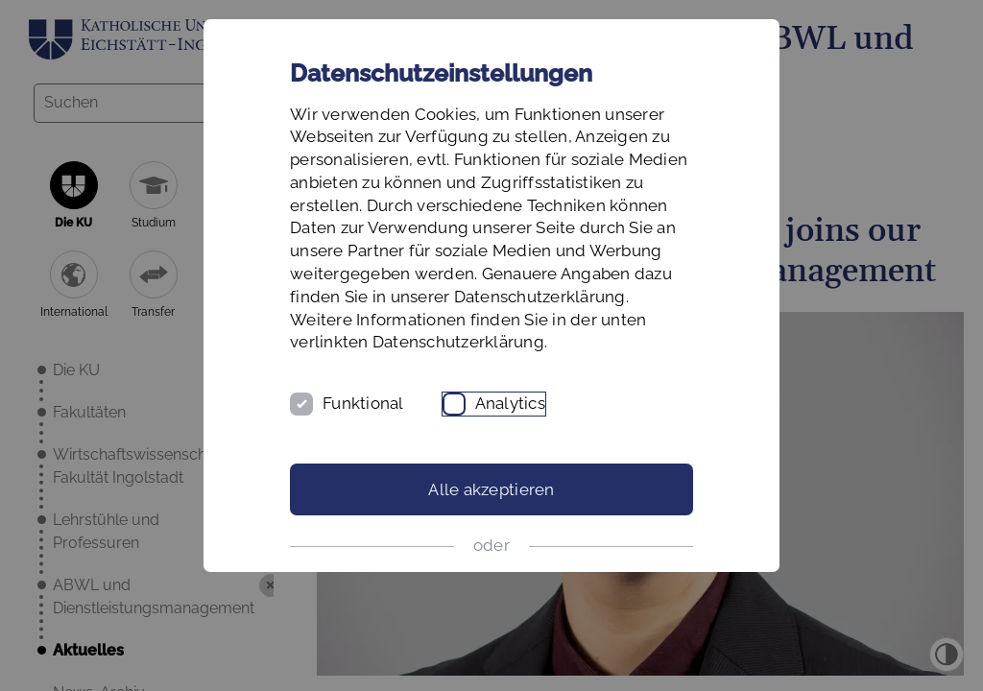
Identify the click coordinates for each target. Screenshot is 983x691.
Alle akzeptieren (491, 489)
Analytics (510, 403)
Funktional (363, 403)
